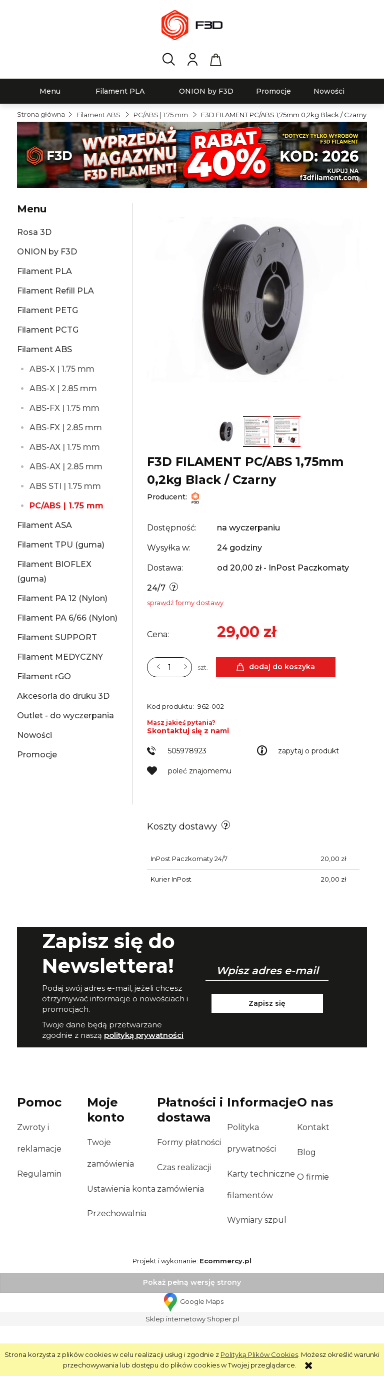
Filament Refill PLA (55, 291)
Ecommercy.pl (226, 1311)
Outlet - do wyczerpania (65, 715)
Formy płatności (189, 1192)
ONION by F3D (47, 251)
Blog (306, 1202)
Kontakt (313, 1177)
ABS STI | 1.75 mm (65, 486)
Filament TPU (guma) (60, 544)
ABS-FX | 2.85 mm (66, 427)
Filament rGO (44, 676)
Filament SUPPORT (57, 637)
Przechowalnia (116, 1263)
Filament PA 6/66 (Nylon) (67, 618)
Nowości (34, 735)
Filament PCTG (47, 330)
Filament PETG (47, 310)
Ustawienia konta (121, 1239)
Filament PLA (44, 271)
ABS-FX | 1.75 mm (65, 408)
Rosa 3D (34, 232)
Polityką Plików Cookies (259, 1354)
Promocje (37, 754)
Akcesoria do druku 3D (63, 696)
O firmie (313, 1227)
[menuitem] (50, 91)
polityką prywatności (144, 1085)
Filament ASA (44, 525)
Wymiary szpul (256, 1270)
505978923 (187, 800)
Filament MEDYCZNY (60, 657)
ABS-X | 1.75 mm (62, 369)
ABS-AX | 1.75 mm (65, 447)
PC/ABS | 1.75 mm (67, 505)
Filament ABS (44, 349)
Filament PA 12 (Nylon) (62, 598)
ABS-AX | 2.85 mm (66, 466)
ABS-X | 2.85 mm (63, 388)
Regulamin (39, 1224)
